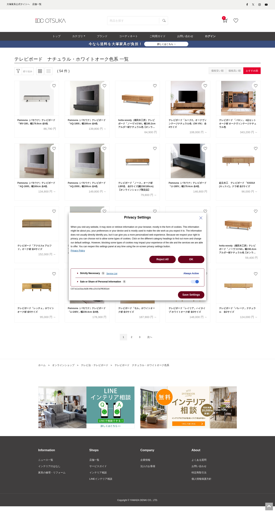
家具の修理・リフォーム (53, 478)
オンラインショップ (65, 371)
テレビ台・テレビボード (98, 371)
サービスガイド (98, 472)
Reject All (162, 259)
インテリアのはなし (50, 472)
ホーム (42, 371)
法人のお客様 (148, 472)
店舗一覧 (94, 466)
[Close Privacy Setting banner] (201, 218)
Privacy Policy (78, 250)
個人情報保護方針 (202, 485)
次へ (151, 342)
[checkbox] (195, 281)
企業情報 (145, 466)
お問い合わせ (200, 472)
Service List (111, 273)
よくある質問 (200, 466)
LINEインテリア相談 (101, 485)
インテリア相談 (98, 478)
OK (191, 259)
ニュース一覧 (46, 466)
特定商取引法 (200, 478)
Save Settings (191, 294)
